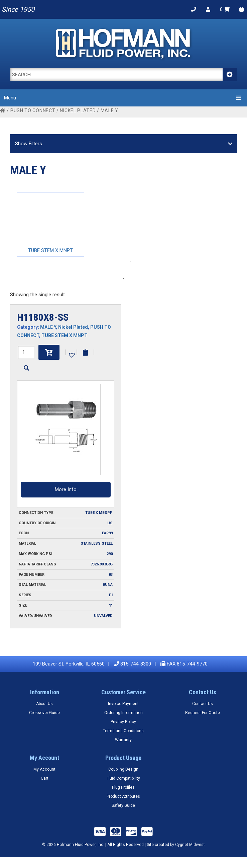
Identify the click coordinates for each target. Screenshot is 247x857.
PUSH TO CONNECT (32, 110)
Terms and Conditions (123, 730)
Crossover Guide (44, 712)
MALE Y (48, 327)
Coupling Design (123, 769)
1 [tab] (130, 261)
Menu (123, 97)
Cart (44, 778)
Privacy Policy (123, 721)
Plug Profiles (123, 787)
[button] (71, 355)
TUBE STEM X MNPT (64, 335)
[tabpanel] (50, 224)
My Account (44, 769)
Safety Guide (123, 805)
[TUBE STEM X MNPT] (50, 224)
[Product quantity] (26, 352)
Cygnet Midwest (190, 844)
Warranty (123, 739)
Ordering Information (123, 712)
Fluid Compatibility (123, 778)
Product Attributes (123, 796)
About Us (44, 703)
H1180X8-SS (43, 317)
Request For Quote (202, 712)
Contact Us (202, 703)
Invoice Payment (123, 703)
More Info (66, 489)
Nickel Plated (78, 110)
